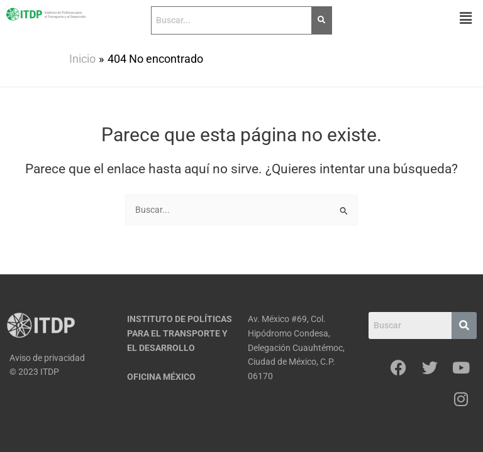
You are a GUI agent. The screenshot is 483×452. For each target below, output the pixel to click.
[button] (466, 18)
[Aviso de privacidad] (60, 358)
